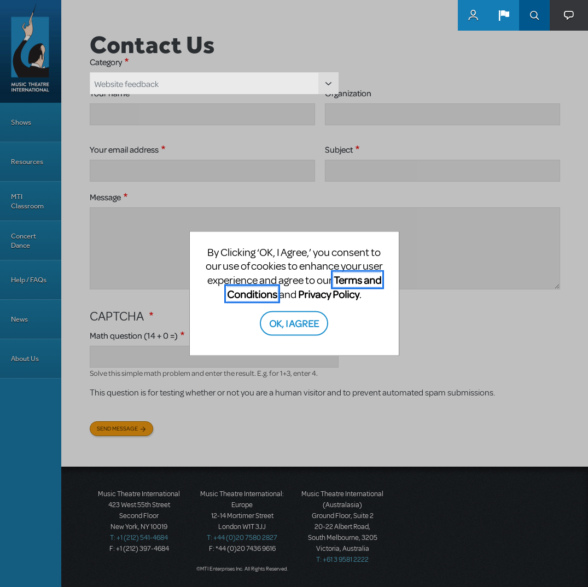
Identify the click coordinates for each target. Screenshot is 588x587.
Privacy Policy (328, 293)
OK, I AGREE (294, 323)
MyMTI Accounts (473, 15)
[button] (503, 15)
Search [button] (534, 15)
